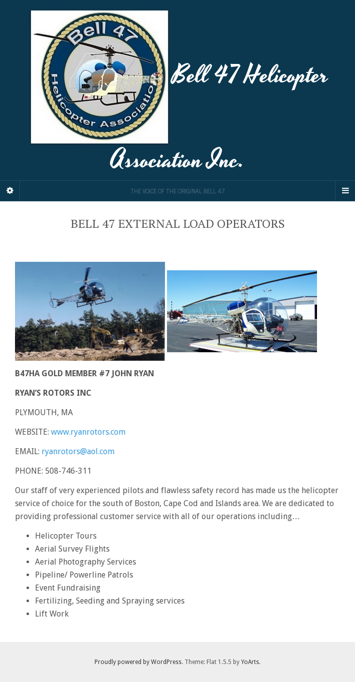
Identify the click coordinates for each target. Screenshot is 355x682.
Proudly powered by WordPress (138, 662)
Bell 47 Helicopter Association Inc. (177, 90)
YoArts (250, 662)
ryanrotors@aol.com (78, 451)
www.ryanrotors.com (88, 432)
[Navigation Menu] (345, 191)
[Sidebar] (10, 191)
